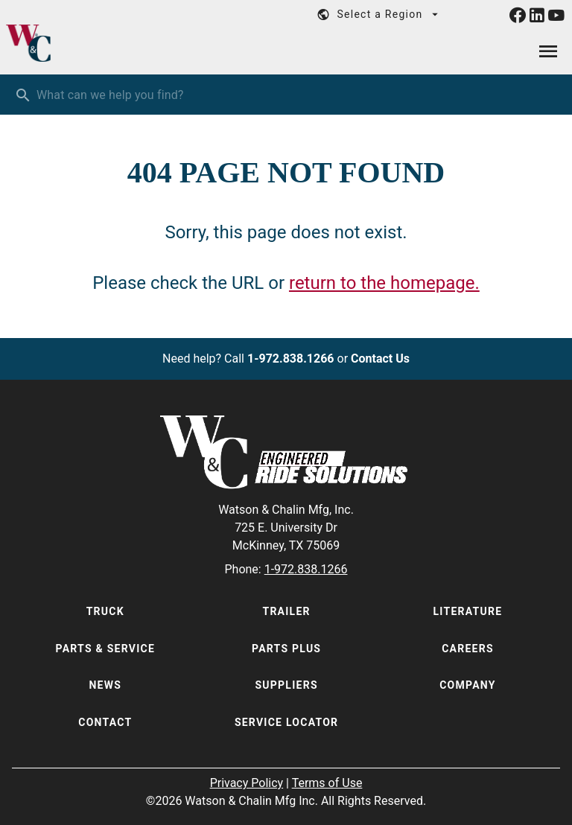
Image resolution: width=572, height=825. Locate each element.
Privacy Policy (247, 783)
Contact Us (380, 358)
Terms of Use (327, 783)
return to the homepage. (384, 283)
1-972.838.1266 (290, 358)
